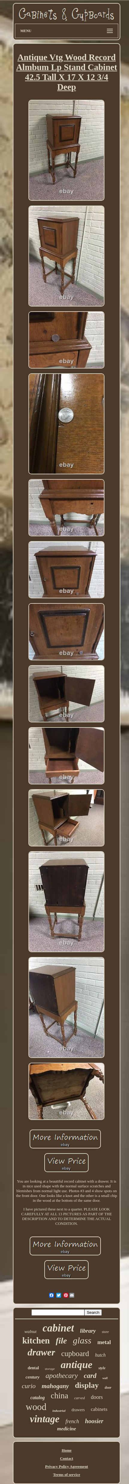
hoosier (94, 1421)
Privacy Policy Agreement (66, 1466)
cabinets (99, 1409)
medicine (66, 1429)
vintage (45, 1419)
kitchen (36, 1340)
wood (36, 1407)
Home (67, 1450)
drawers (78, 1410)
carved (79, 1398)
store (105, 1332)
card (90, 1375)
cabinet (58, 1328)
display (87, 1385)
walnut (30, 1331)
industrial (59, 1410)
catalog (38, 1397)
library (88, 1331)
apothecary (61, 1375)
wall (104, 1378)
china (59, 1395)
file (61, 1340)
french (72, 1421)
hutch (100, 1355)
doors (97, 1397)
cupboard (75, 1353)
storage (50, 1368)
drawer (41, 1352)
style (102, 1368)
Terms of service (66, 1474)
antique (76, 1364)
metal (104, 1342)
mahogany (55, 1386)
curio (29, 1386)
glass (82, 1340)
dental (33, 1368)
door (108, 1387)
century (32, 1377)
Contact (66, 1458)
